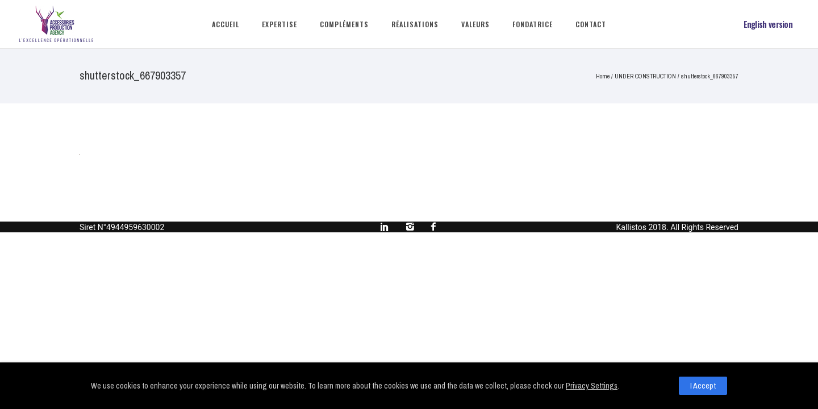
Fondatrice (532, 24)
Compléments (344, 24)
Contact (590, 24)
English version (768, 24)
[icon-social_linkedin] (387, 227)
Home (603, 76)
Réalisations (415, 24)
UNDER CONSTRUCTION (645, 76)
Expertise (279, 24)
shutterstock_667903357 (709, 76)
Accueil (225, 24)
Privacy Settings (591, 386)
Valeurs (475, 24)
